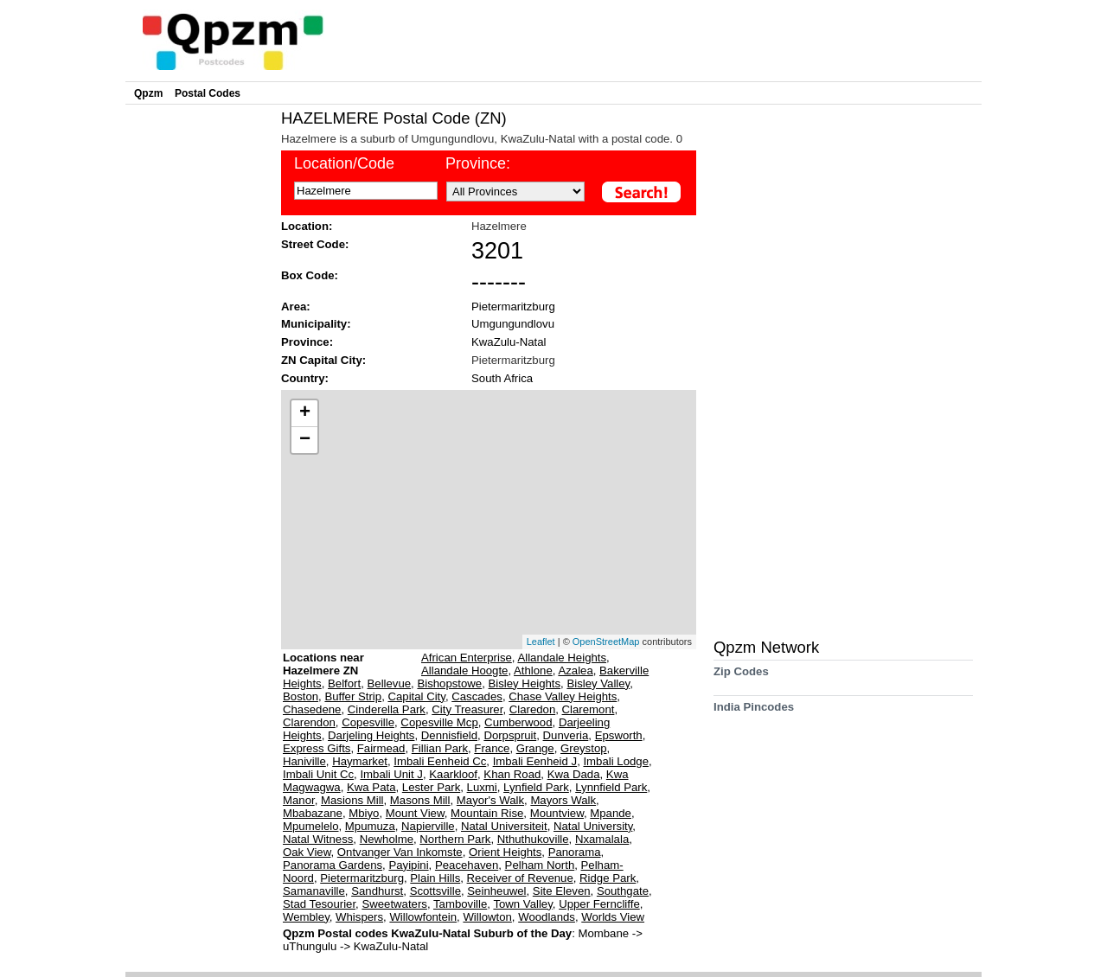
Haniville (304, 761)
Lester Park (431, 787)
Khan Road (512, 774)
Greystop (583, 748)
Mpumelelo (311, 826)
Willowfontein (423, 916)
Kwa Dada (573, 774)
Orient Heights (505, 852)
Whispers (359, 916)
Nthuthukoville (533, 839)
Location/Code (344, 163)
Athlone (533, 670)
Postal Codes (207, 93)
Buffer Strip (352, 696)
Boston (300, 696)
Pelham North (540, 865)
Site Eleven (562, 890)
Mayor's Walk (490, 800)
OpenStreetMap (606, 641)
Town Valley (522, 903)
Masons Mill (420, 800)
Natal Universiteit (504, 826)
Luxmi (482, 787)
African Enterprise (466, 657)
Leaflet (541, 641)
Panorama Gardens (332, 865)
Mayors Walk (563, 800)
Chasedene (312, 709)
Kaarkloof (453, 774)
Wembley (306, 916)
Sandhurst (377, 890)
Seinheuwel (496, 890)
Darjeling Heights (371, 735)
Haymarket (359, 761)
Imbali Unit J (391, 774)
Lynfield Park (536, 787)
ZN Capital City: (323, 360)
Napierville (428, 826)
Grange (535, 748)
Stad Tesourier (319, 903)
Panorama (574, 852)
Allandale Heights (561, 657)
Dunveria (566, 735)
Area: (295, 306)
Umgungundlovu (512, 323)
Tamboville (460, 903)
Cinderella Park (387, 709)
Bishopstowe (449, 683)
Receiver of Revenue (520, 878)
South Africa (502, 378)
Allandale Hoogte (464, 670)
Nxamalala (602, 839)
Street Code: (315, 244)
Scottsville (435, 890)
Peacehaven (466, 865)
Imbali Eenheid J (535, 761)
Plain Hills (435, 878)
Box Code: (309, 275)
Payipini (408, 865)
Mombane (604, 933)
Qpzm (148, 93)
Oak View (306, 852)
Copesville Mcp (438, 722)
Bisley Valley (598, 683)
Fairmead (381, 748)
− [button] (304, 440)
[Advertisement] (199, 368)
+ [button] (304, 413)
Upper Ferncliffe (599, 903)
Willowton (487, 916)
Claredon (532, 709)
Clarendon (309, 722)
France (491, 748)
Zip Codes (741, 677)
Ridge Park (607, 878)
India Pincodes (753, 712)
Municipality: (316, 323)
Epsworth (619, 735)
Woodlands (546, 916)
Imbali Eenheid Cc (440, 761)
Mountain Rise (487, 813)
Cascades (476, 696)
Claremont (588, 709)
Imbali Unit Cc (318, 774)
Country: (305, 378)
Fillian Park (440, 748)
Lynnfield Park (611, 787)
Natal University (593, 826)
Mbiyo (364, 813)
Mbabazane (312, 813)
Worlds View (612, 916)
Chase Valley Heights (563, 696)
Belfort (344, 683)
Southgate (623, 890)
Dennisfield (449, 735)
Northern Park (454, 839)
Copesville (368, 722)
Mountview (557, 813)
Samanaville (314, 890)
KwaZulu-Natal (509, 341)
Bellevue (390, 683)
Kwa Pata (371, 787)
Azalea (575, 670)
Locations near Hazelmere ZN (323, 664)
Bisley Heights (525, 683)
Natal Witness (318, 839)
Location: (306, 226)
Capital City (416, 696)
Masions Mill (352, 800)
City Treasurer (467, 709)
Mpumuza (370, 826)
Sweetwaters (394, 903)
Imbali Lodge (616, 761)
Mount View (415, 813)
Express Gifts (316, 748)
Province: (477, 163)
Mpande (610, 813)
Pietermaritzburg (513, 306)
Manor (299, 800)
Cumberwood (518, 722)
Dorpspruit (509, 735)
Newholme (386, 839)
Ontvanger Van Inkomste (400, 852)
